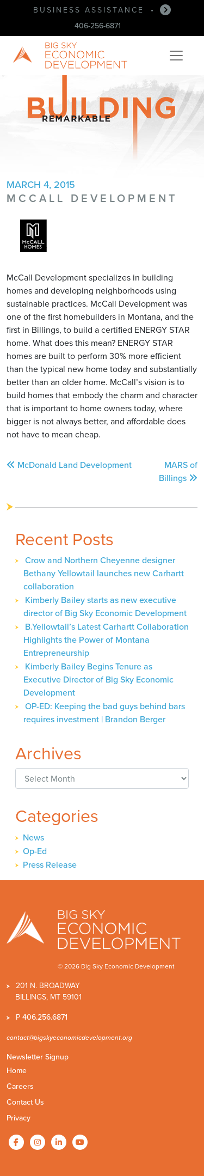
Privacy (18, 1118)
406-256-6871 (98, 26)
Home (17, 1070)
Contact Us (25, 1102)
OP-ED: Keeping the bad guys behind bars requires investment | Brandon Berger (104, 713)
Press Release (50, 864)
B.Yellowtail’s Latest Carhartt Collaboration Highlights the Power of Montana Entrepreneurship (106, 639)
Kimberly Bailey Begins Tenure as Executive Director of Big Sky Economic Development (98, 679)
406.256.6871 (44, 1017)
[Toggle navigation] (176, 55)
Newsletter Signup (38, 1057)
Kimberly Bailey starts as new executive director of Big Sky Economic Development (105, 606)
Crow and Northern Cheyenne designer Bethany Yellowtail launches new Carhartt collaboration (103, 573)
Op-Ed (35, 851)
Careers (20, 1086)
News (33, 837)
